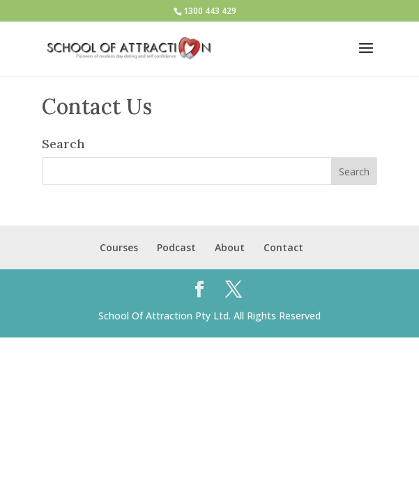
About (230, 247)
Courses (119, 247)
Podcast (176, 247)
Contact (283, 247)
